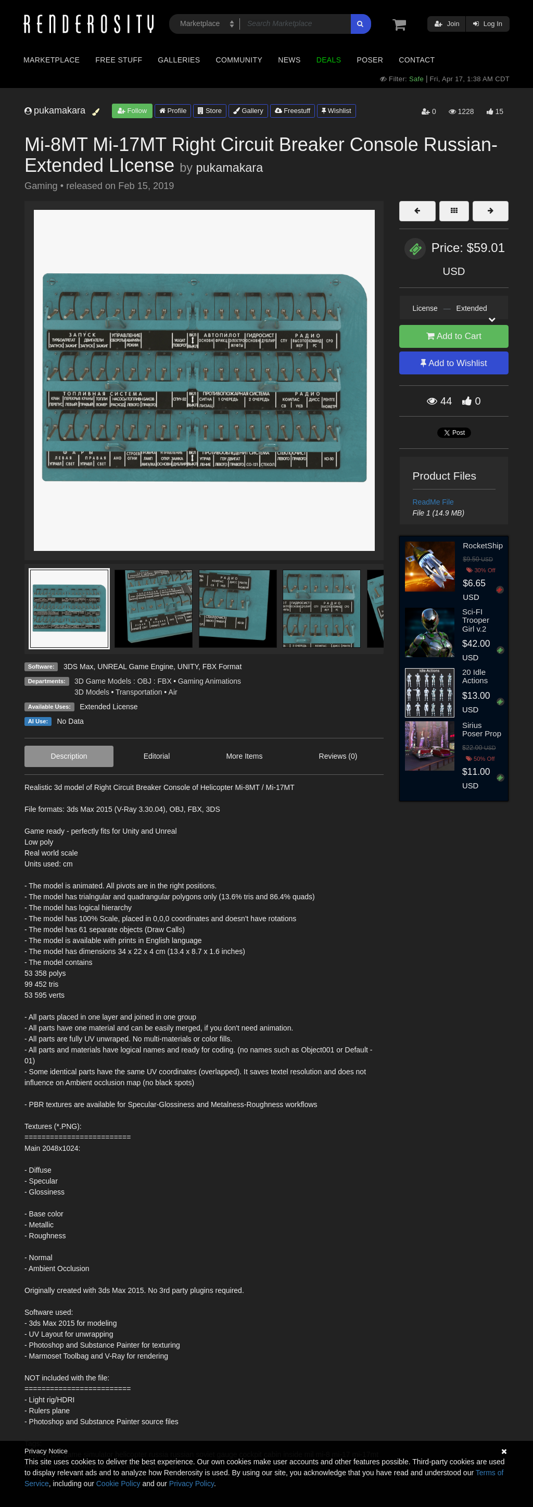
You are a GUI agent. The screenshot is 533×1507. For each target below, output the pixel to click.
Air (173, 692)
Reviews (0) (338, 756)
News (289, 60)
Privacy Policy (191, 1483)
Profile (172, 111)
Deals (328, 60)
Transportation (139, 692)
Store (210, 111)
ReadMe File (433, 502)
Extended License (108, 706)
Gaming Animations (209, 681)
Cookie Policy (118, 1483)
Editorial (157, 756)
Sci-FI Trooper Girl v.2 (475, 620)
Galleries (179, 60)
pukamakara (229, 167)
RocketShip (483, 545)
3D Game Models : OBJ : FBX (123, 681)
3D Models (91, 692)
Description (69, 756)
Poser (370, 60)
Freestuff (293, 111)
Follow (132, 111)
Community (239, 60)
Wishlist (336, 111)
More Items (244, 756)
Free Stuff (118, 60)
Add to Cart (453, 336)
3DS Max (79, 666)
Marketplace (51, 60)
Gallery (248, 111)
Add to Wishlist (454, 363)
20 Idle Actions (475, 676)
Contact (417, 60)
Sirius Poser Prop (481, 729)
